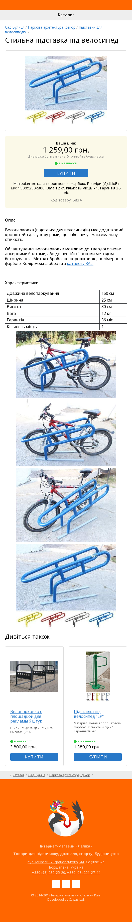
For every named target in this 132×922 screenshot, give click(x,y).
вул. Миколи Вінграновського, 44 (56, 862)
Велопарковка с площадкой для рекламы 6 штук (26, 716)
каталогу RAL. (80, 263)
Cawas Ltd (76, 899)
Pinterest (76, 884)
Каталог (66, 15)
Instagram (66, 884)
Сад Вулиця (15, 27)
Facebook (56, 884)
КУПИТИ (66, 173)
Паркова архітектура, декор (51, 27)
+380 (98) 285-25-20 (48, 872)
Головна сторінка (7, 775)
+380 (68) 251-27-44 (83, 872)
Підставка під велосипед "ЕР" (89, 714)
